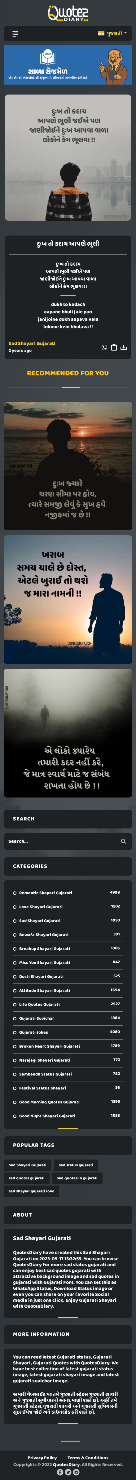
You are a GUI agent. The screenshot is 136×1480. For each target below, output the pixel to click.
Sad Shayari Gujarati (32, 344)
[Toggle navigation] (15, 34)
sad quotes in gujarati (77, 1178)
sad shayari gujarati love (31, 1191)
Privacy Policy (42, 1458)
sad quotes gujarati (27, 1178)
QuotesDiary (66, 1465)
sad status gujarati (76, 1165)
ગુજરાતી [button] (110, 34)
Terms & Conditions (88, 1458)
